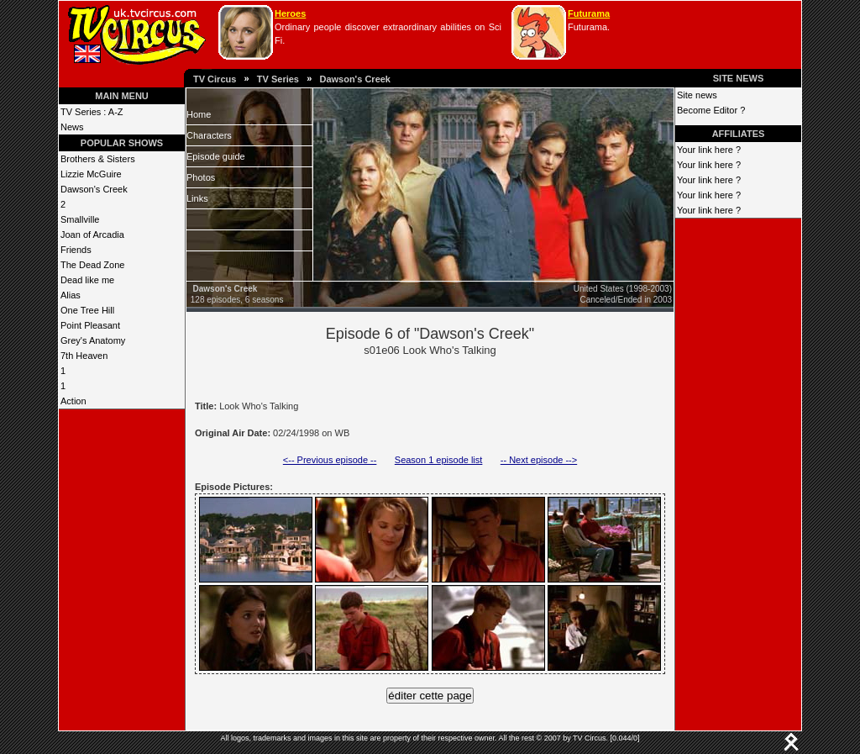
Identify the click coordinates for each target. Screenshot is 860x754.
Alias (70, 295)
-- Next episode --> (539, 460)
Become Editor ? (711, 110)
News (72, 127)
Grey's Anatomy (92, 340)
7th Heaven (84, 356)
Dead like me (87, 280)
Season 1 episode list (439, 460)
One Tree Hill (87, 310)
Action (73, 401)
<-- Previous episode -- (330, 460)
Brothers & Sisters (97, 159)
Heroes (290, 13)
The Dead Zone (92, 265)
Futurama (589, 13)
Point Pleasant (90, 325)
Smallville (79, 219)
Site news (697, 95)
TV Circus (214, 79)
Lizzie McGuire (91, 174)
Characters (209, 135)
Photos (200, 177)
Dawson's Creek (355, 79)
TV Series (278, 79)
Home (198, 114)
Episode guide (215, 156)
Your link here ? (709, 150)
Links (197, 198)
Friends (76, 250)
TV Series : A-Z (91, 112)
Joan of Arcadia (92, 234)
